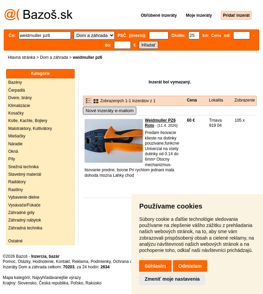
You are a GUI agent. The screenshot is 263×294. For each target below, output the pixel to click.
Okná (13, 151)
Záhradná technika (25, 228)
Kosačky (16, 113)
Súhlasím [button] (155, 266)
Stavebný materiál (24, 174)
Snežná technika (23, 166)
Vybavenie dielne (23, 197)
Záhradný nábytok (24, 220)
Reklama (80, 261)
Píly (11, 159)
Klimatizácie (19, 105)
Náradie (15, 144)
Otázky (24, 261)
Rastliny (15, 189)
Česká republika (53, 283)
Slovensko (26, 283)
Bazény (15, 82)
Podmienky (101, 261)
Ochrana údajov (127, 261)
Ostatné (15, 241)
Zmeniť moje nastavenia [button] (172, 279)
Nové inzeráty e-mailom (110, 110)
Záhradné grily (21, 212)
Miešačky (16, 136)
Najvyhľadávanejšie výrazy (56, 277)
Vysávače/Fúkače (24, 205)
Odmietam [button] (190, 266)
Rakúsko (94, 283)
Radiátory (17, 181)
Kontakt (63, 261)
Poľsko (77, 283)
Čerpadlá (16, 90)
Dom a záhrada (54, 57)
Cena (192, 100)
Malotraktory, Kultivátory (30, 128)
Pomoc (9, 261)
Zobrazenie (244, 100)
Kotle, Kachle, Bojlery (27, 120)
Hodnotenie (43, 261)
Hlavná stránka (21, 57)
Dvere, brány (20, 97)
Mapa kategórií (16, 277)
